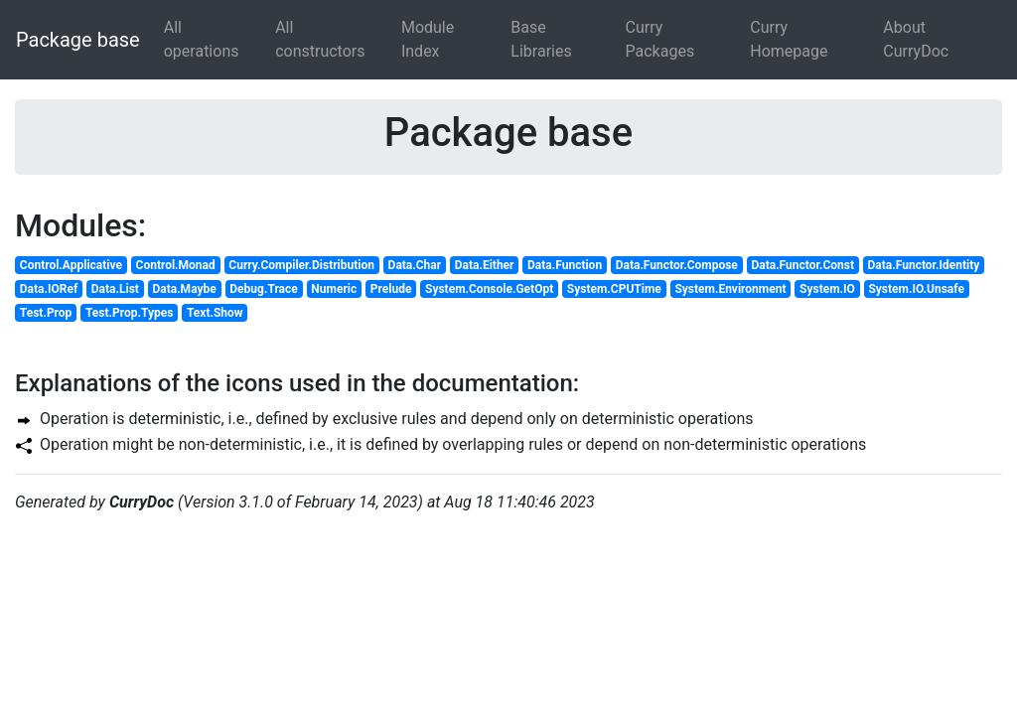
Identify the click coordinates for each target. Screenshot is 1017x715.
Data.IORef (48, 289)
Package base (78, 40)
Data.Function (564, 265)
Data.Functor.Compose (677, 265)
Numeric (334, 289)
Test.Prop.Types (129, 313)
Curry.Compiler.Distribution (301, 265)
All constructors (319, 39)
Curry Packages (660, 39)
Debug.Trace (263, 289)
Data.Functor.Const (802, 265)
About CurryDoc (915, 39)
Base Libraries (540, 39)
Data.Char (415, 265)
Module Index (427, 39)
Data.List (115, 289)
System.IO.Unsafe (915, 289)
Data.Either (484, 265)
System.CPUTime (614, 289)
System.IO (827, 289)
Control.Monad (176, 265)
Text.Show (215, 313)
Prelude (391, 289)
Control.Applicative (71, 265)
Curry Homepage (788, 39)
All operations (201, 39)
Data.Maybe (184, 289)
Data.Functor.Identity (924, 265)
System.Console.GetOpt (489, 289)
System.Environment (730, 289)
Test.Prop (46, 313)
